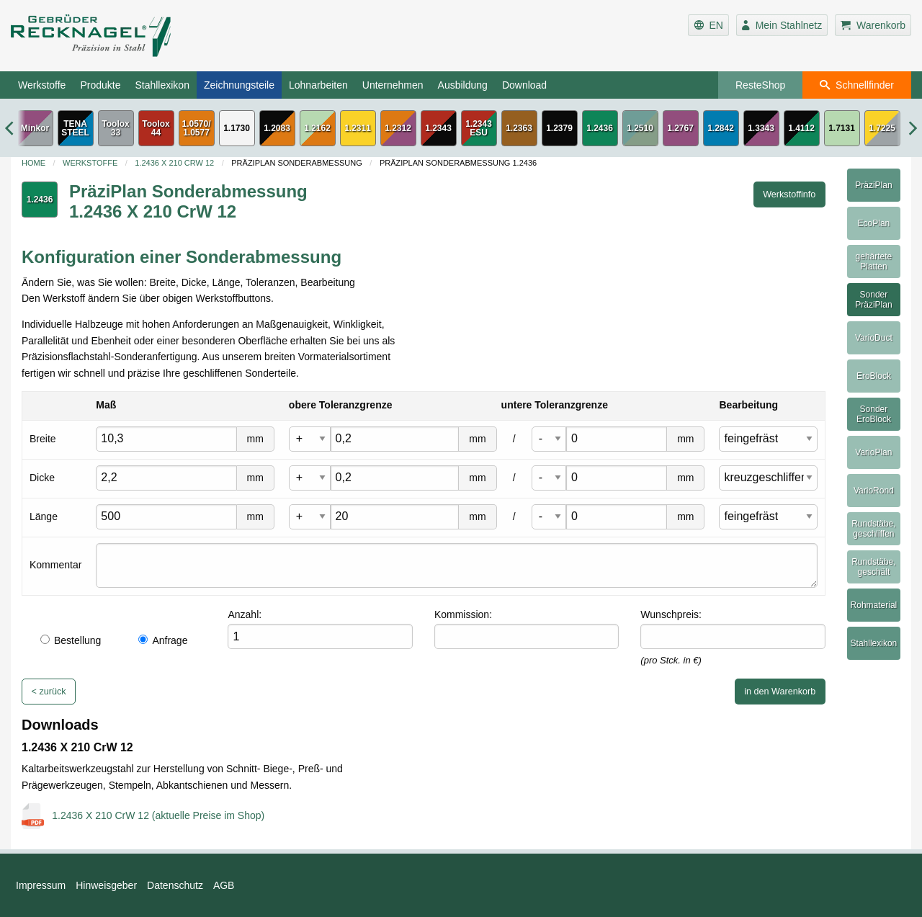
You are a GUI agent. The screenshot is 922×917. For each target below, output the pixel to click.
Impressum (41, 885)
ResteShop (760, 85)
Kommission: (463, 614)
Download (524, 85)
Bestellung (70, 640)
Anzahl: (244, 614)
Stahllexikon (162, 85)
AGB (224, 885)
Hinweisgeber (106, 885)
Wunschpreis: (671, 614)
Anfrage (162, 640)
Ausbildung (463, 85)
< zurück (49, 691)
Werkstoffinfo (789, 194)
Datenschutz (175, 885)
